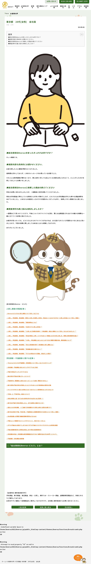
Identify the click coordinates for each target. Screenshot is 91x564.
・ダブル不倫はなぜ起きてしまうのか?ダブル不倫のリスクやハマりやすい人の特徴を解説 (32, 425)
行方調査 (18, 561)
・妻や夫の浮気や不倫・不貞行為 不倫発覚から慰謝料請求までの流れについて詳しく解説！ (33, 412)
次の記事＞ (69, 507)
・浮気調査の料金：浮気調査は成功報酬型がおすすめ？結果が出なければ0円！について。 (32, 434)
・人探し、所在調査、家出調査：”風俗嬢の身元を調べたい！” (24, 349)
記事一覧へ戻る (45, 507)
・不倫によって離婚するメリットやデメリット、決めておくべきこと (26, 421)
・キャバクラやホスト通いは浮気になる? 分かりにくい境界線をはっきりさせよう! (30, 389)
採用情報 (86, 7)
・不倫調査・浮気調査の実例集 (15, 438)
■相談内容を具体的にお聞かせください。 (21, 39)
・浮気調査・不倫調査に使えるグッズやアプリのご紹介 (22, 367)
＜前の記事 (22, 507)
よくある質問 (54, 7)
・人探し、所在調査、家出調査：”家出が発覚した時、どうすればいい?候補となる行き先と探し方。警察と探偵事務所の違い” (42, 336)
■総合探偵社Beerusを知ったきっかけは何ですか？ (24, 37)
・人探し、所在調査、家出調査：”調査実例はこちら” (21, 322)
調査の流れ (63, 7)
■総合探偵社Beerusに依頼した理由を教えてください (25, 41)
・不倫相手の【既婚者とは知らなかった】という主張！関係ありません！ (27, 381)
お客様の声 (10, 561)
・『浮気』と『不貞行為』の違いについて (18, 394)
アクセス (79, 7)
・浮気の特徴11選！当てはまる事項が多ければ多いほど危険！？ (25, 398)
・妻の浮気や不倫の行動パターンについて (18, 376)
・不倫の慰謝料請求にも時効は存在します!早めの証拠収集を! (24, 430)
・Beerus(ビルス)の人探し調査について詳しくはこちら (22, 313)
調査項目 (17, 7)
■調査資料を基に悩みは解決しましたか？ (21, 43)
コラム (73, 7)
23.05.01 (81, 27)
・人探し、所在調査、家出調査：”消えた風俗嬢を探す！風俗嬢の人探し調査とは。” (30, 345)
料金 (69, 7)
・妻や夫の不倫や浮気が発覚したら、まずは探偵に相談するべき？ (25, 403)
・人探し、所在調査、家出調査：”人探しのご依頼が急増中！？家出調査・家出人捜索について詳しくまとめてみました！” (41, 331)
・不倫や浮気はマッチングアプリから (17, 372)
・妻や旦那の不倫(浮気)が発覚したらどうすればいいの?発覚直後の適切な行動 (28, 385)
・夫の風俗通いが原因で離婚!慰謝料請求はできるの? (21, 416)
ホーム (4, 561)
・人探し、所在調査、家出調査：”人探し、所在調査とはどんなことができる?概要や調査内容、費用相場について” (39, 340)
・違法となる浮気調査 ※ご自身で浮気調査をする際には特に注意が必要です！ (29, 407)
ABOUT (11, 7)
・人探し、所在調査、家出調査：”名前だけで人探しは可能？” (24, 327)
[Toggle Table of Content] (81, 34)
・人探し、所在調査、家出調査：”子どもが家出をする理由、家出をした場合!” (29, 353)
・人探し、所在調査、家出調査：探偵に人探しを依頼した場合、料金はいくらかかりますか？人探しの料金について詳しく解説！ (43, 318)
